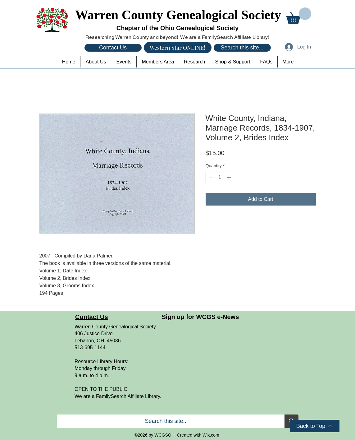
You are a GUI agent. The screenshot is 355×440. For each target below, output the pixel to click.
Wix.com (211, 435)
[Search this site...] (242, 48)
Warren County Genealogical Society (178, 15)
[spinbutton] (219, 177)
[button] (298, 15)
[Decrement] (210, 177)
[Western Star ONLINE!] (178, 47)
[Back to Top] (314, 426)
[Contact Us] (113, 48)
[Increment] (229, 177)
